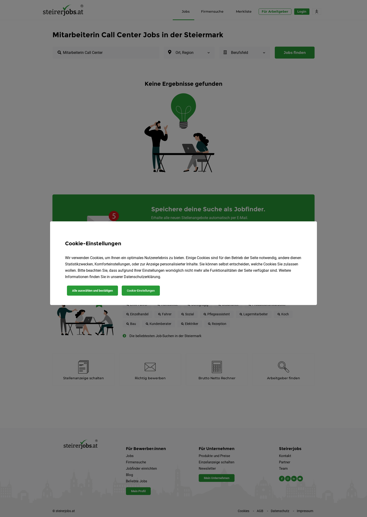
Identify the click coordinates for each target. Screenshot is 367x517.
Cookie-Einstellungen (141, 290)
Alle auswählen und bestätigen (92, 290)
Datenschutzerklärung (142, 277)
